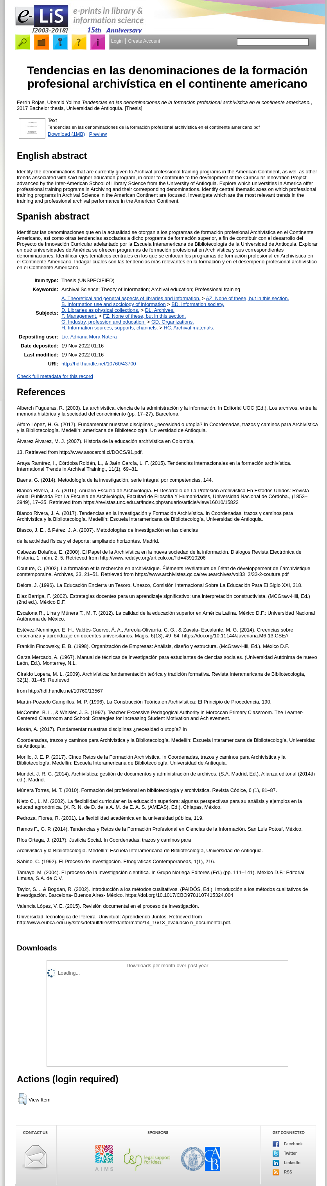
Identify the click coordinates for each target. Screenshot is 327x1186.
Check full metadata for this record (55, 376)
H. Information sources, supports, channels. (109, 328)
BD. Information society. (197, 304)
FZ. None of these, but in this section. (144, 316)
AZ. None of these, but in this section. (247, 298)
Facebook (288, 1144)
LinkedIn (286, 1163)
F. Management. (79, 316)
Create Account (144, 41)
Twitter (285, 1153)
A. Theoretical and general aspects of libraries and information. (130, 298)
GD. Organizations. (172, 322)
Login (116, 41)
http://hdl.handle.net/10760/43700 (98, 364)
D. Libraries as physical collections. (100, 310)
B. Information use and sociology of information (113, 304)
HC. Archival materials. (189, 328)
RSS (282, 1172)
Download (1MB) (66, 134)
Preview (98, 134)
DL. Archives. (159, 310)
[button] (22, 1099)
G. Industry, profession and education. (103, 322)
